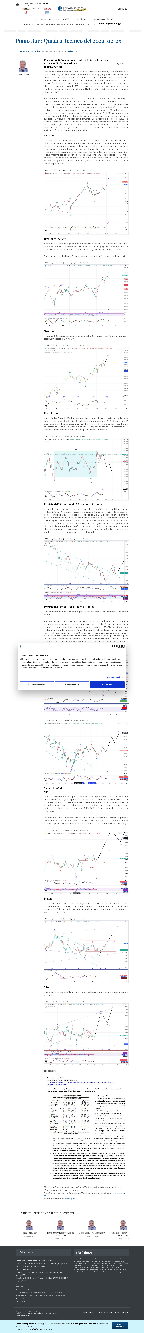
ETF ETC (70, 24)
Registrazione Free (105, 1312)
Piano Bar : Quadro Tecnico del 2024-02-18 (60, 1234)
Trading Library (99, 19)
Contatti (110, 19)
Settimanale (86, 19)
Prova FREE (66, 19)
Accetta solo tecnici (36, 685)
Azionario (26, 24)
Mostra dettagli (113, 677)
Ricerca (76, 19)
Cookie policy (38, 1313)
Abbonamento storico (30, 51)
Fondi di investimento (82, 24)
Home (33, 19)
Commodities (50, 24)
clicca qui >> (70, 1199)
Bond (33, 24)
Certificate (40, 24)
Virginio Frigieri (73, 51)
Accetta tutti (107, 685)
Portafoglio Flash (29, 1233)
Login (122, 8)
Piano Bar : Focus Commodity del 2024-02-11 (124, 1234)
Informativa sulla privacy (24, 1313)
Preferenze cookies (51, 1313)
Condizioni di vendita (23, 1315)
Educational (61, 24)
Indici (93, 24)
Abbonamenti (53, 19)
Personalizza (72, 685)
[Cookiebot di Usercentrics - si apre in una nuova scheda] (114, 646)
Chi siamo (42, 19)
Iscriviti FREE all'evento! (120, 1325)
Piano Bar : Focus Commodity (92, 1233)
